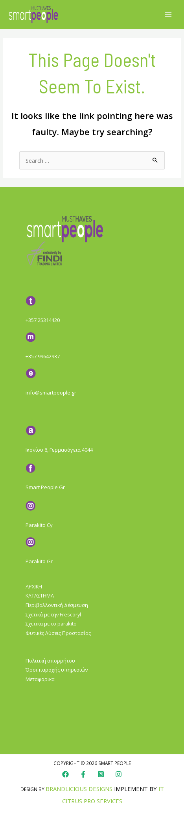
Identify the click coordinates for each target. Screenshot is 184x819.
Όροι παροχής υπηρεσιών (57, 669)
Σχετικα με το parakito (51, 623)
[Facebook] (65, 774)
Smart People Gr (45, 487)
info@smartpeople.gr (51, 392)
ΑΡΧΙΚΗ (34, 586)
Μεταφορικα (40, 679)
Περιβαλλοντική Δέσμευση (57, 605)
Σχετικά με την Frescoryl (53, 614)
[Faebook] (83, 774)
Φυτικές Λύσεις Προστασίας (58, 633)
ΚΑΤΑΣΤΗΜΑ (40, 595)
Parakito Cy (39, 525)
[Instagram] (101, 774)
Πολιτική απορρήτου (50, 660)
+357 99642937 (43, 356)
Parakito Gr (39, 561)
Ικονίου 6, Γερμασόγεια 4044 (59, 449)
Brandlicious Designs (79, 789)
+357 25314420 (43, 320)
